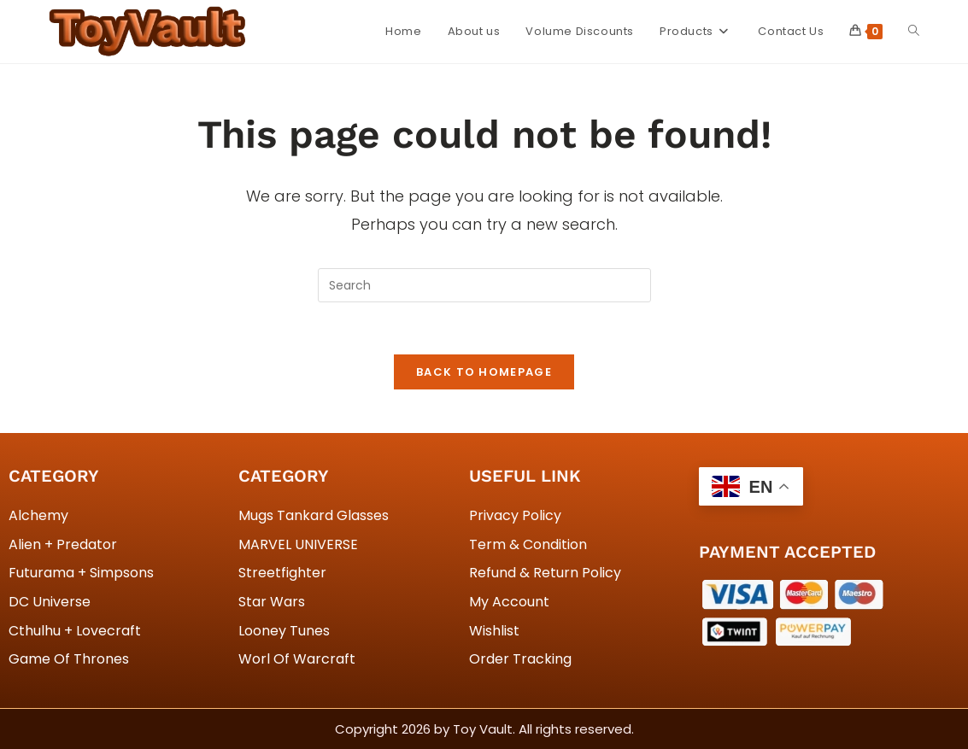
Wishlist (494, 631)
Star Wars (271, 601)
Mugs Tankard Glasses (313, 515)
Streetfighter (282, 572)
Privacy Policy (515, 515)
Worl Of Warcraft (296, 659)
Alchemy (38, 515)
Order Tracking (520, 659)
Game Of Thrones (69, 659)
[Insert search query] (484, 285)
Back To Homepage (484, 372)
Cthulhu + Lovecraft (75, 631)
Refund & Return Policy (545, 572)
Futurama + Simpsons (81, 572)
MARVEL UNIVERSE (298, 544)
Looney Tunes (284, 631)
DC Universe (50, 601)
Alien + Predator (63, 544)
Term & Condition (528, 544)
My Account (509, 601)
